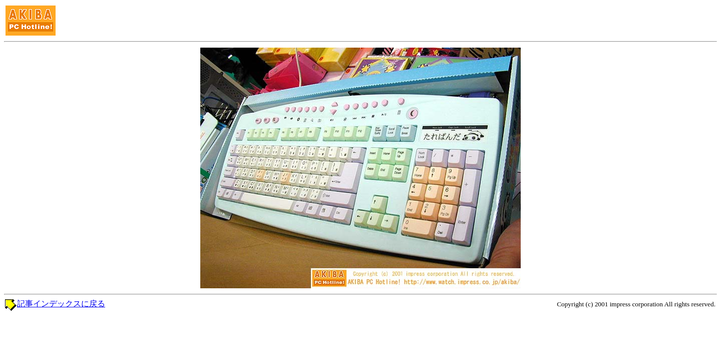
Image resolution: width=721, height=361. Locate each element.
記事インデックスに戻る (61, 303)
